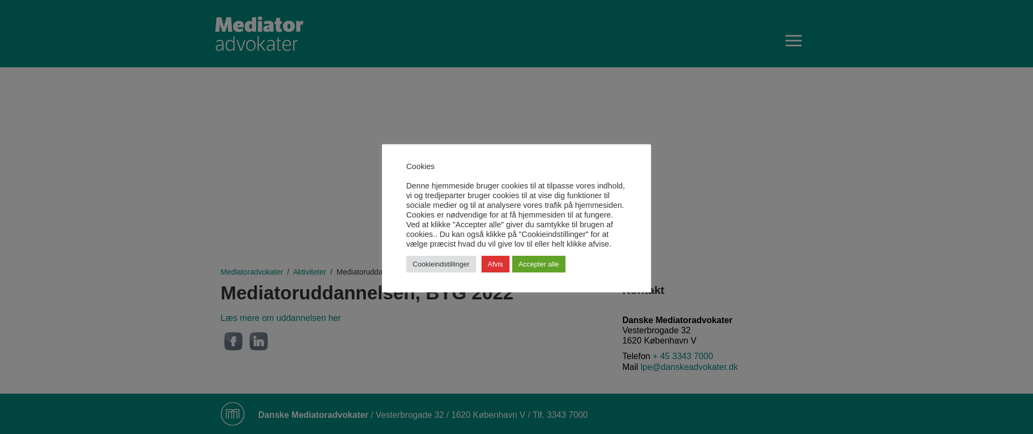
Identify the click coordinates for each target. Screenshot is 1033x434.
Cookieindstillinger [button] (441, 264)
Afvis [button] (495, 264)
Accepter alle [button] (539, 264)
